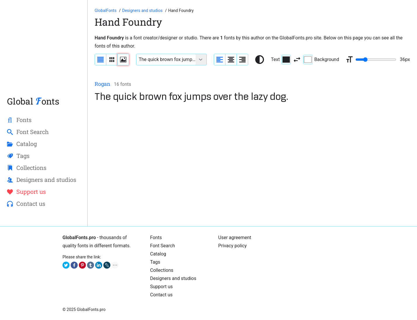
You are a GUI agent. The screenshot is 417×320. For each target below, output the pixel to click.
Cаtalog (158, 254)
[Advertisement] (182, 51)
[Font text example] (166, 59)
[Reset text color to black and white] (259, 59)
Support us (161, 286)
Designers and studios (173, 278)
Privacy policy (232, 245)
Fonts (156, 237)
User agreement (234, 237)
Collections (161, 270)
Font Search (162, 245)
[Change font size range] (375, 59)
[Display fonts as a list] (100, 59)
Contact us (161, 295)
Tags (155, 262)
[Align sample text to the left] (219, 59)
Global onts (33, 101)
